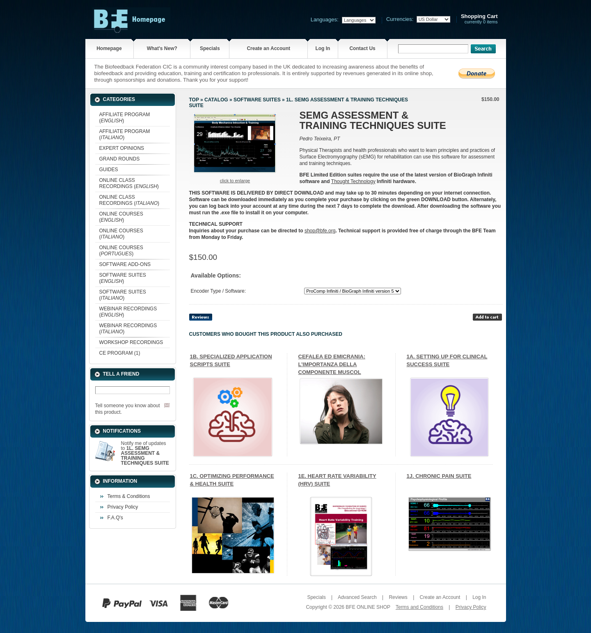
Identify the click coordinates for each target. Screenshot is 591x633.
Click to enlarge (235, 180)
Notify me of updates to (145, 453)
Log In (322, 48)
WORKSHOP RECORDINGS (131, 342)
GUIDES (108, 169)
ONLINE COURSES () (121, 217)
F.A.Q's (115, 518)
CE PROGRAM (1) (119, 353)
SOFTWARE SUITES (257, 100)
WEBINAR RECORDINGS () (128, 312)
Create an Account (268, 48)
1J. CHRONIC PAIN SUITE (439, 476)
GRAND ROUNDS (119, 159)
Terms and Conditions (419, 607)
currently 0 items (479, 19)
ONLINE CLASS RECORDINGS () (129, 183)
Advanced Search (357, 597)
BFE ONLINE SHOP (368, 607)
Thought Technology (353, 181)
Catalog (216, 100)
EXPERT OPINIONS (121, 148)
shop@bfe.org (320, 231)
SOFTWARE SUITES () (122, 278)
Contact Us (362, 48)
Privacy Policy (123, 507)
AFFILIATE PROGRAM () (124, 118)
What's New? (162, 48)
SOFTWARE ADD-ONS (125, 264)
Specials (210, 48)
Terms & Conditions (129, 496)
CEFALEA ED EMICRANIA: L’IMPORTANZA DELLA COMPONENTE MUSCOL (331, 364)
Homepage (108, 48)
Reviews (398, 597)
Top (194, 100)
